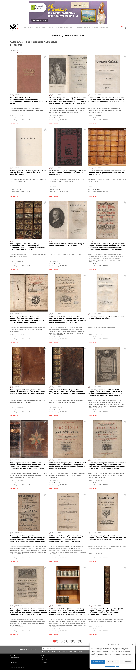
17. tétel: (51, 461)
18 (71, 641)
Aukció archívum (47, 28)
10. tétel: (12, 315)
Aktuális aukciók (34, 28)
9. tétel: (90, 242)
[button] (132, 645)
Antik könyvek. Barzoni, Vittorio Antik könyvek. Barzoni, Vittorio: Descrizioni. (106, 318)
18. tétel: (90, 461)
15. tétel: (90, 388)
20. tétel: (51, 534)
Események (68, 28)
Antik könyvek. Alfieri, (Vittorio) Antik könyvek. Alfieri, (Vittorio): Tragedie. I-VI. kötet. (67, 245)
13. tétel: (12, 388)
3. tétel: (90, 96)
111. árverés (18, 118)
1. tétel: (12, 96)
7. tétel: (12, 242)
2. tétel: (51, 96)
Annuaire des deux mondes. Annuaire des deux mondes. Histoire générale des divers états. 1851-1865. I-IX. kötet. (107, 172)
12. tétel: (90, 315)
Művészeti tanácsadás (82, 28)
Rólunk (108, 28)
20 (78, 641)
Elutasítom (112, 662)
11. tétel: (51, 315)
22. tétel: (12, 607)
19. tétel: (12, 534)
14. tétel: (51, 388)
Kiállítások (59, 28)
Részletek (127, 662)
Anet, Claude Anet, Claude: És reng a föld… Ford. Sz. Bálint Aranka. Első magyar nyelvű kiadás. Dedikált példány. (67, 172)
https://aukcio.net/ (16, 52)
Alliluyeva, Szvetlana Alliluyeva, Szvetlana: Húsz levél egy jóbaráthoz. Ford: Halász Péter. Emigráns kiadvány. (28, 172)
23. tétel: (51, 607)
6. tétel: (90, 169)
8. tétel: (51, 242)
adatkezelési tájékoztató (68, 651)
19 (74, 641)
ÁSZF (117, 666)
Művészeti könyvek (98, 28)
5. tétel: (51, 169)
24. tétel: (91, 607)
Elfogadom (98, 662)
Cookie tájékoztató (110, 666)
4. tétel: (12, 169)
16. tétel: (12, 461)
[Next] (81, 641)
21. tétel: (90, 534)
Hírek (25, 28)
